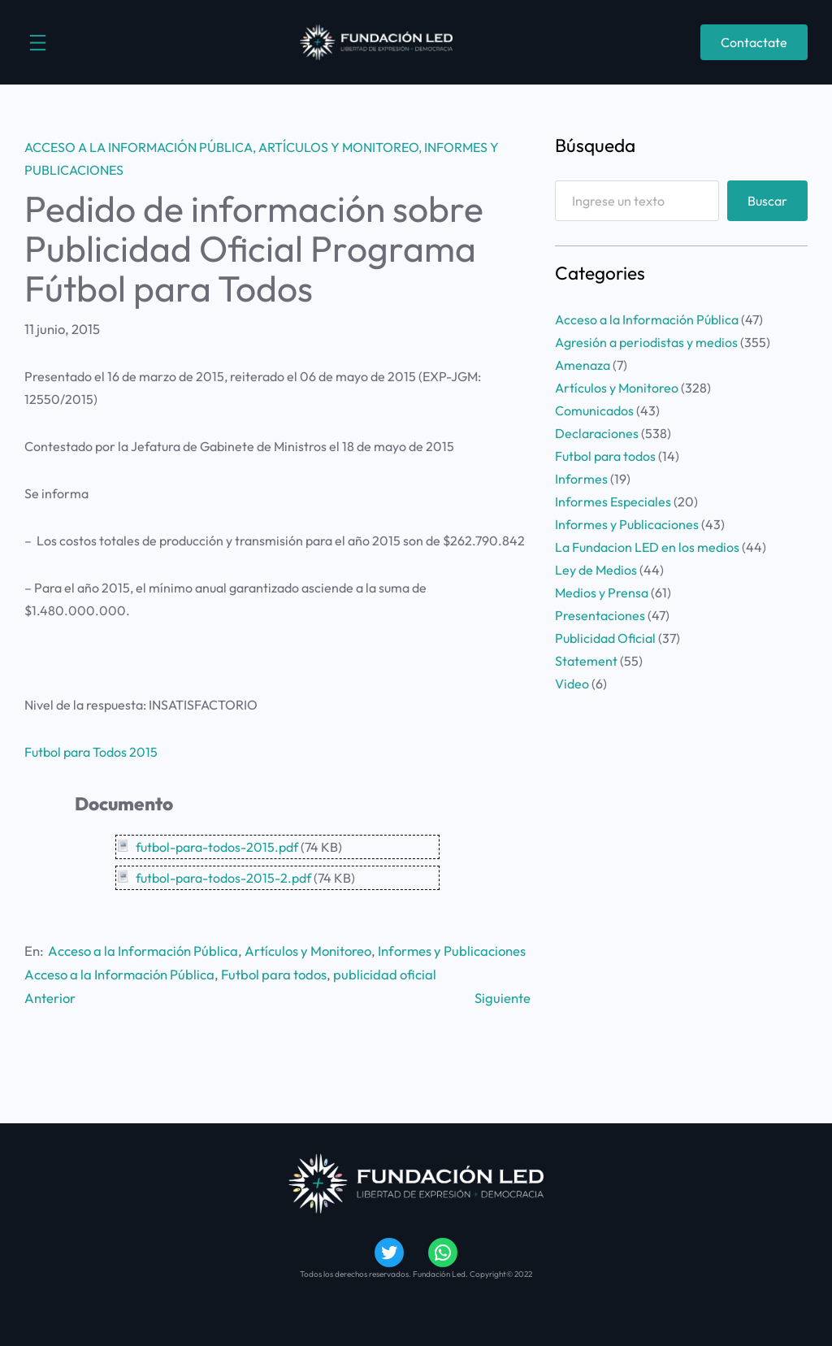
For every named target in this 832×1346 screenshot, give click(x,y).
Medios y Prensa (601, 592)
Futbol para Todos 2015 (91, 752)
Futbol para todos (274, 974)
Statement (586, 661)
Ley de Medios (596, 570)
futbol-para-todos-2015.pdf (217, 847)
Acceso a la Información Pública (138, 147)
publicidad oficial (384, 974)
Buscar (767, 201)
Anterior (50, 997)
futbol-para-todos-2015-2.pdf (223, 878)
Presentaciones (600, 615)
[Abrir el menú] (37, 42)
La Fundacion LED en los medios (647, 547)
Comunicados (594, 410)
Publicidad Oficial (605, 638)
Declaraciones (597, 433)
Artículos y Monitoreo (338, 147)
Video (572, 683)
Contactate (754, 42)
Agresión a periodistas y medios (646, 342)
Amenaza (582, 365)
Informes (581, 479)
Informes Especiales (613, 501)
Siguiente (502, 997)
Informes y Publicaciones (452, 950)
